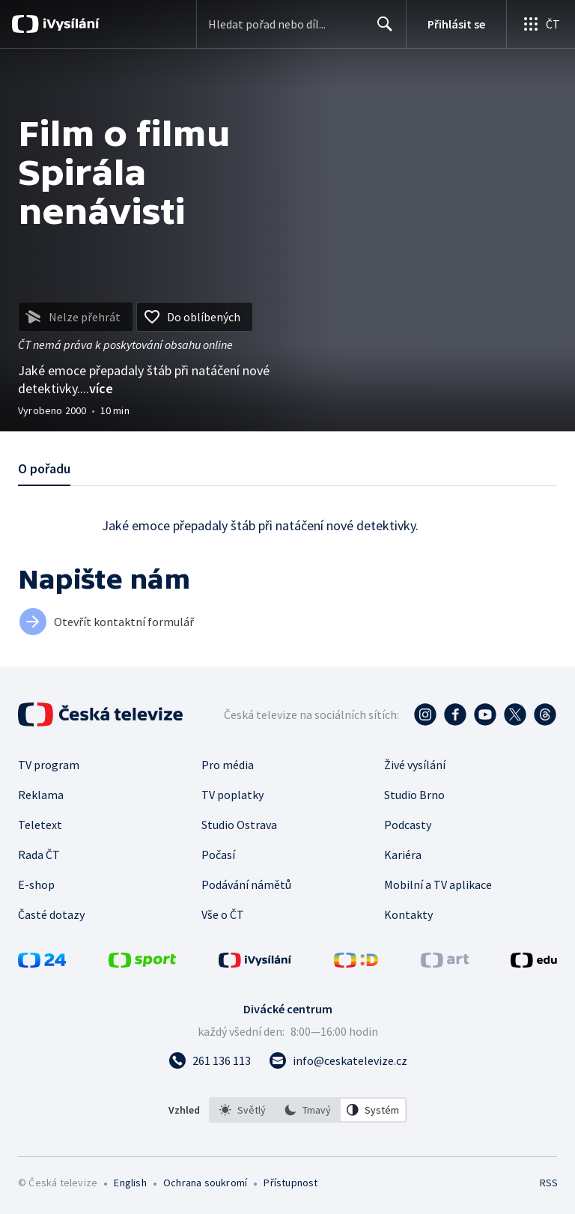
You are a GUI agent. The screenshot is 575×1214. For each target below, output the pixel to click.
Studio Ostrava (239, 824)
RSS (548, 1182)
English (130, 1182)
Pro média (227, 764)
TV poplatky (232, 794)
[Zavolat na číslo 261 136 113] (209, 1060)
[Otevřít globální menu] (540, 24)
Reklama (41, 794)
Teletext (40, 824)
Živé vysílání (414, 764)
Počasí (218, 854)
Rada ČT (39, 854)
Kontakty (408, 914)
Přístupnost (290, 1182)
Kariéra (403, 854)
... (96, 388)
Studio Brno (414, 794)
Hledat (381, 30)
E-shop (36, 884)
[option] (242, 1110)
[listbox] (308, 1110)
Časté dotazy (51, 914)
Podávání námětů (246, 884)
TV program (48, 764)
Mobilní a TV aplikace (438, 884)
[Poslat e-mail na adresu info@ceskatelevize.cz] (338, 1060)
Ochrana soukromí (205, 1182)
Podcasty (407, 824)
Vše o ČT (222, 914)
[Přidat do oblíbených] (194, 317)
